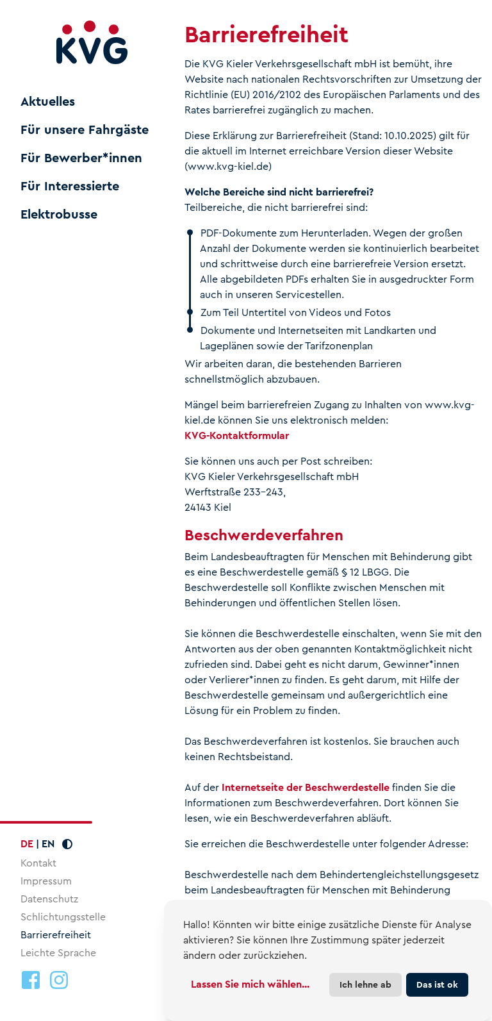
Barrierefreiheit (55, 934)
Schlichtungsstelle (63, 916)
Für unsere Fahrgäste (84, 130)
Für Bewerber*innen (81, 158)
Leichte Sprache (58, 952)
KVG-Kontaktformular (236, 435)
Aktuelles (47, 101)
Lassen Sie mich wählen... (250, 984)
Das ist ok (437, 984)
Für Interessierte (69, 186)
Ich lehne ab (365, 984)
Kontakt (38, 863)
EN (48, 843)
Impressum (46, 881)
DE (26, 843)
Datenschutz (49, 899)
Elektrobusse (58, 214)
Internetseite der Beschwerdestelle (306, 787)
